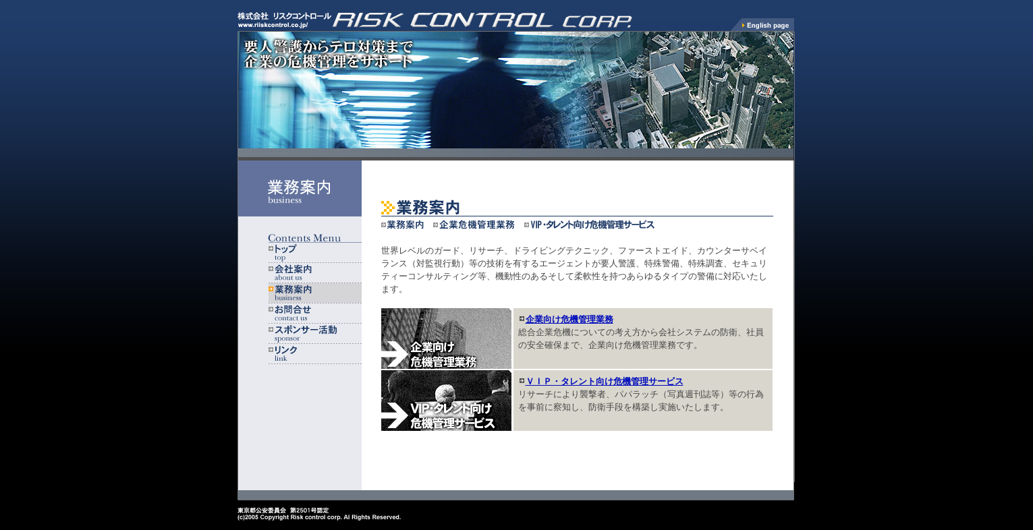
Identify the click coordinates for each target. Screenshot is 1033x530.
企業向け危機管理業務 (569, 319)
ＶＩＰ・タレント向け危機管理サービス (604, 381)
